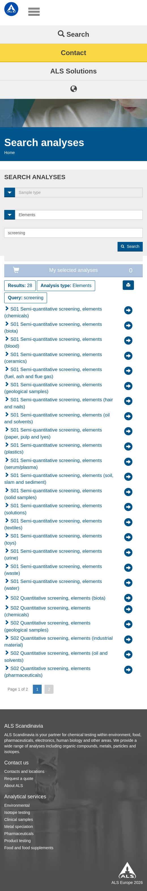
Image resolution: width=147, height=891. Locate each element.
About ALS (13, 785)
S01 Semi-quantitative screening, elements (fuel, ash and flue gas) (53, 373)
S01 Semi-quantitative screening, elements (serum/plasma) (53, 464)
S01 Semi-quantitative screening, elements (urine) (53, 555)
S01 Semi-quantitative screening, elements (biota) (53, 328)
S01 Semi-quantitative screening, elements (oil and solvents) (57, 418)
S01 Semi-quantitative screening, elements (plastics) (53, 449)
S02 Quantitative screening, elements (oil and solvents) (56, 657)
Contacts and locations (24, 771)
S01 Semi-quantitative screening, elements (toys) (53, 539)
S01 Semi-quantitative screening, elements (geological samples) (53, 388)
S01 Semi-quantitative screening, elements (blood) (53, 343)
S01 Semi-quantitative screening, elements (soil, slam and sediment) (59, 479)
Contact (73, 53)
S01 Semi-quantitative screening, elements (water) (53, 585)
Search (73, 34)
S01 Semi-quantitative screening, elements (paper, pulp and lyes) (53, 433)
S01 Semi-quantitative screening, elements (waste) (53, 570)
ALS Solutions (73, 71)
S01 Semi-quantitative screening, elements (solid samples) (53, 494)
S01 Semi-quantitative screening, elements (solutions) (53, 509)
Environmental (17, 805)
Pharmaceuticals (19, 833)
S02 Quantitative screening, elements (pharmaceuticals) (47, 672)
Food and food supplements (29, 848)
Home (9, 152)
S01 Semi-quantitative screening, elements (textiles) (53, 524)
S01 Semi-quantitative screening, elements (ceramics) (53, 358)
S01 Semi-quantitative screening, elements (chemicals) (53, 312)
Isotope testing (17, 812)
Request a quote (18, 778)
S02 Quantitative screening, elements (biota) (57, 598)
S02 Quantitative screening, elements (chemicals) (47, 611)
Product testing (17, 840)
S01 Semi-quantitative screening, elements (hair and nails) (58, 403)
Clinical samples (18, 819)
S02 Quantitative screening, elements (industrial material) (58, 642)
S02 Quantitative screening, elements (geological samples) (47, 626)
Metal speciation (18, 826)
